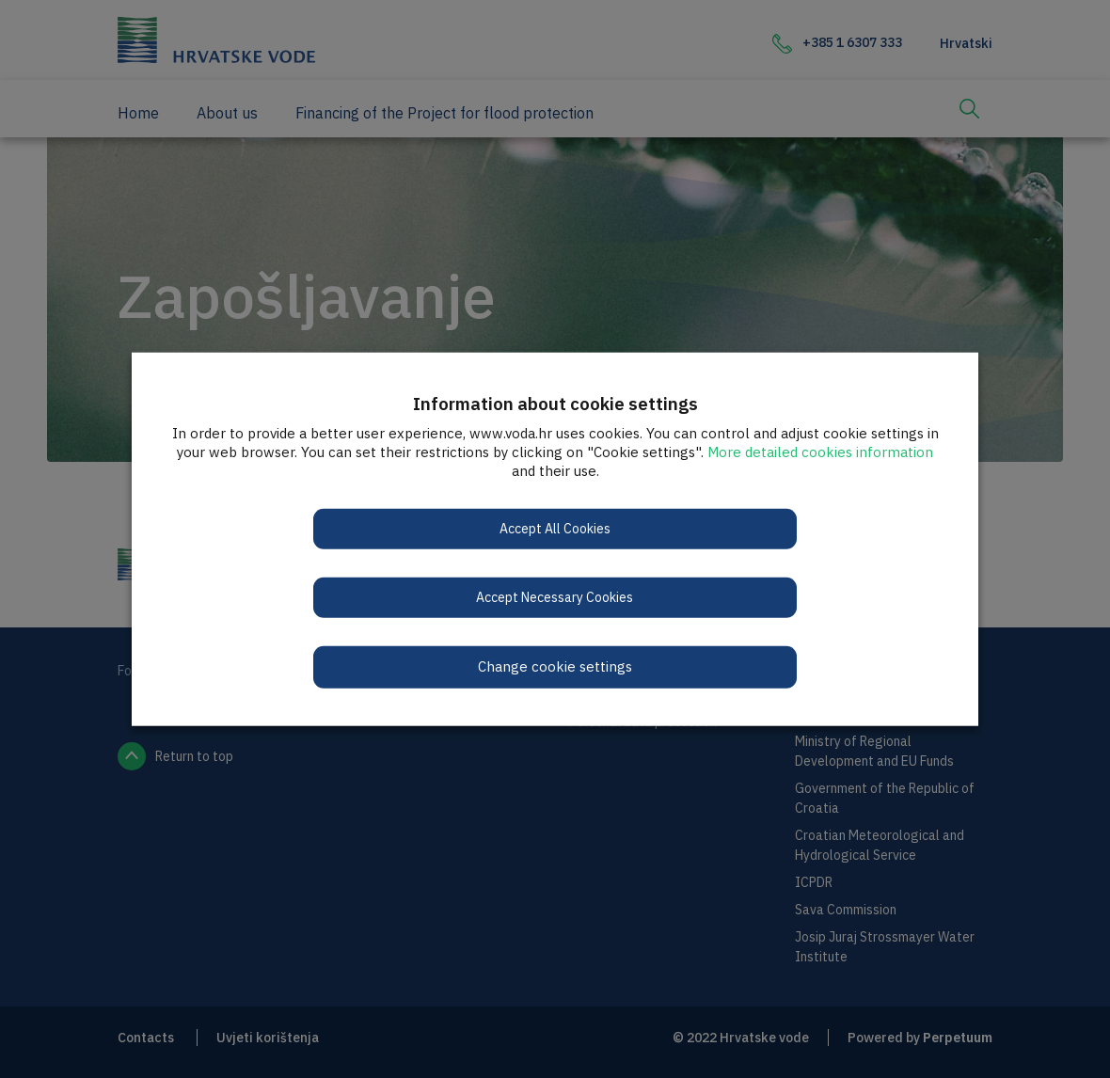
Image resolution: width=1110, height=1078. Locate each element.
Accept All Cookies (555, 528)
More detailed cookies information (820, 452)
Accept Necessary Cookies (555, 597)
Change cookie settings (555, 666)
